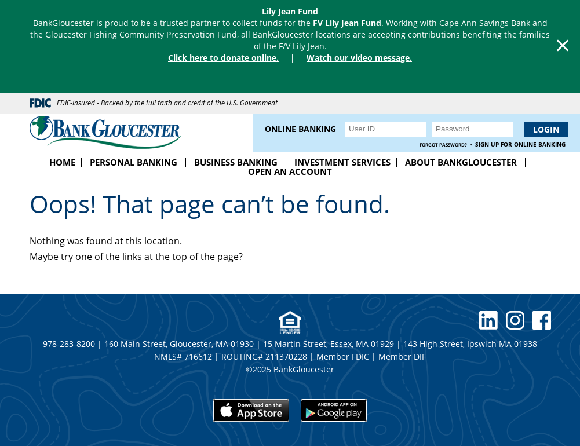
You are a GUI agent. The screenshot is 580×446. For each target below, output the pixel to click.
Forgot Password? (443, 144)
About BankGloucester (461, 162)
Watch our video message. (359, 57)
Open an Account (290, 171)
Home (62, 162)
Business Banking (236, 162)
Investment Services (342, 162)
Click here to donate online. (223, 57)
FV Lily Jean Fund (347, 22)
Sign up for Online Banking (520, 144)
